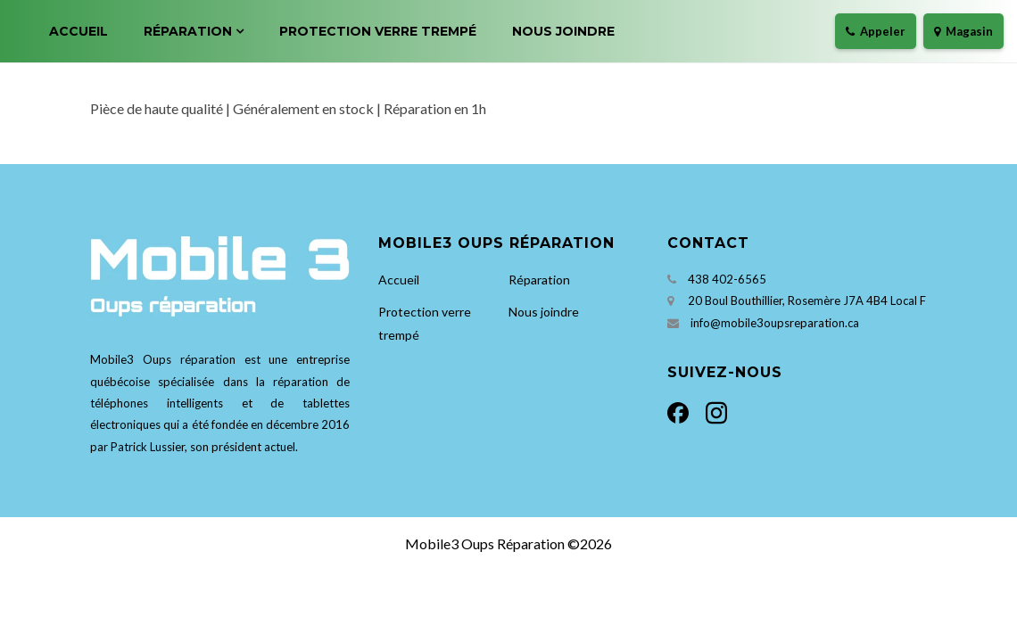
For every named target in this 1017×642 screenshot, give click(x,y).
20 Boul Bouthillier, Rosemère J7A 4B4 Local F (807, 300)
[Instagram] (713, 410)
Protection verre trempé (377, 31)
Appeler (875, 31)
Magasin (963, 31)
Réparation (188, 31)
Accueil (78, 31)
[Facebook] (683, 410)
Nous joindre (563, 31)
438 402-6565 (727, 279)
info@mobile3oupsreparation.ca (774, 323)
